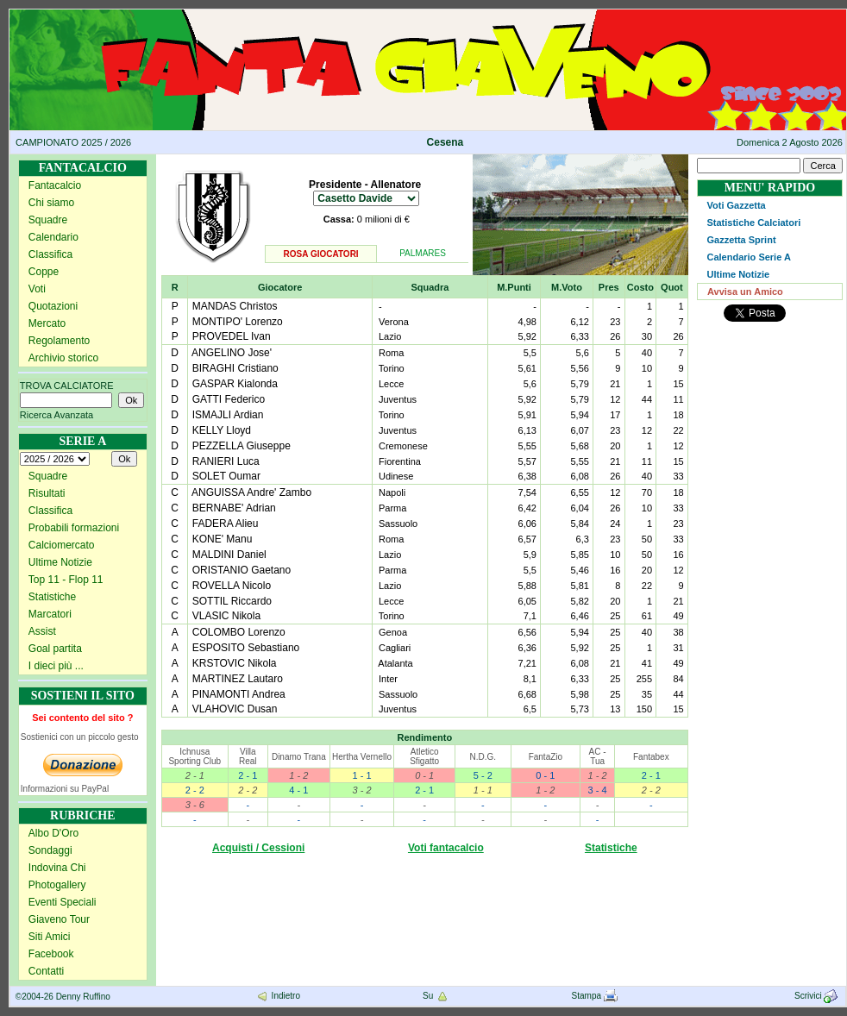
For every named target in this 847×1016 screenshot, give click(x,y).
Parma (392, 508)
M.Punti (514, 287)
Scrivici (817, 995)
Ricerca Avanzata (56, 415)
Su (436, 995)
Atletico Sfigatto (424, 756)
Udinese (396, 476)
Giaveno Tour (59, 919)
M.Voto (566, 287)
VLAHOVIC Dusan (235, 709)
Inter (388, 679)
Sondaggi (50, 850)
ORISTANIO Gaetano (242, 570)
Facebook (51, 954)
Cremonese (403, 446)
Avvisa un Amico (745, 291)
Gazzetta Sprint (740, 240)
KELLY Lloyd (221, 430)
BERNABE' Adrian (234, 508)
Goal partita (55, 649)
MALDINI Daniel (229, 555)
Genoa (393, 632)
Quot (672, 287)
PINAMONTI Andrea (238, 694)
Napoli (392, 492)
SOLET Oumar (226, 476)
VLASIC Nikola (226, 616)
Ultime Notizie (60, 562)
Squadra (430, 287)
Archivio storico (63, 358)
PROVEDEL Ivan (231, 336)
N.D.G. (482, 757)
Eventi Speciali (62, 902)
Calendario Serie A (748, 257)
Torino (392, 368)
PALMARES (422, 253)
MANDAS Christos (235, 306)
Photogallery (57, 885)
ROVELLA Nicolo (231, 586)
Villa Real (248, 756)
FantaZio (545, 757)
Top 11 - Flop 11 (66, 580)
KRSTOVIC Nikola (234, 663)
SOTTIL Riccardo (232, 601)
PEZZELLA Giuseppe (241, 446)
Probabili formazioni (73, 528)
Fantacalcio (54, 185)
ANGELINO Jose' (231, 353)
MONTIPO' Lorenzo (237, 322)
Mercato (47, 323)
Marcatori (50, 614)
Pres (609, 287)
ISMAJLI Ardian (228, 415)
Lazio (390, 336)
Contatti (46, 971)
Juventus (398, 399)
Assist (42, 631)
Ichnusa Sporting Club (194, 756)
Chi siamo (51, 203)
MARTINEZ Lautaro (237, 679)
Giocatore (280, 287)
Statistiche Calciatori (753, 222)
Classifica (50, 254)
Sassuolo (398, 523)
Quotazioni (53, 306)
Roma (391, 353)
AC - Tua (597, 756)
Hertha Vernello (362, 757)
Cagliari (395, 648)
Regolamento (59, 341)
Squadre (47, 220)
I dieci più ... (56, 666)
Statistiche (52, 597)
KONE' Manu (222, 539)
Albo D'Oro (53, 833)
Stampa (595, 995)
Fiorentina (400, 461)
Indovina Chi (57, 868)
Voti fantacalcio (446, 848)
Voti (37, 289)
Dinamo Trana (299, 757)
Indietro (277, 995)
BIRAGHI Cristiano (235, 368)
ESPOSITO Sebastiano (246, 648)
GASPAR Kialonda (235, 384)
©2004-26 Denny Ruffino (63, 996)
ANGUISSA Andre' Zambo (251, 492)
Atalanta (395, 663)
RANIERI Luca (226, 461)
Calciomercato (61, 545)
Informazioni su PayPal (65, 788)
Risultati (47, 493)
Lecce (391, 384)
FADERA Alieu (225, 523)
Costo (640, 287)
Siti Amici (49, 937)
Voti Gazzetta (735, 205)
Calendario (53, 237)
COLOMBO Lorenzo (238, 632)
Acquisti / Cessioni (258, 848)
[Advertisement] (770, 392)
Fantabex (651, 757)
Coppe (43, 272)
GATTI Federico (228, 399)
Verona (394, 322)
